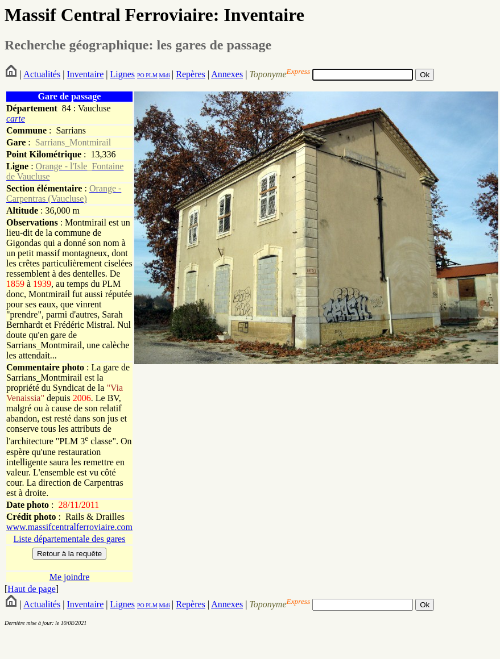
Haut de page (31, 589)
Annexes (227, 74)
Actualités (41, 74)
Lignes (122, 74)
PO (140, 75)
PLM (151, 75)
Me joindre (69, 577)
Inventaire (85, 74)
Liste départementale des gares (70, 539)
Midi (164, 75)
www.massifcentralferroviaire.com (69, 527)
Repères (190, 74)
